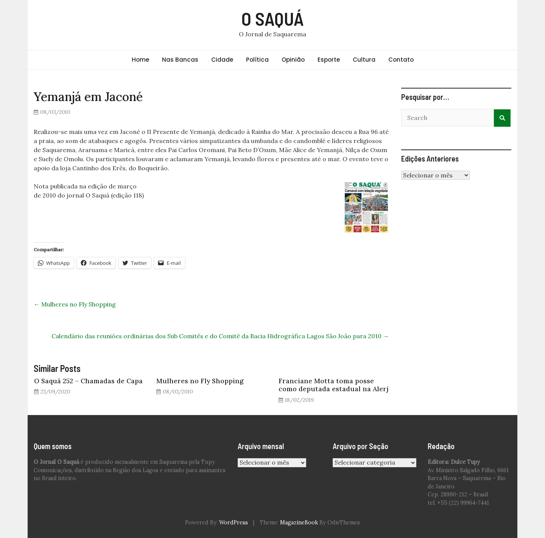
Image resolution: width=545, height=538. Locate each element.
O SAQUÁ (272, 19)
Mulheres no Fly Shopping (75, 304)
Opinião (293, 60)
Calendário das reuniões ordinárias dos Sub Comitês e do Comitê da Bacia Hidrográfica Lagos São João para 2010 (220, 336)
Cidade (222, 60)
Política (257, 60)
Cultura (364, 60)
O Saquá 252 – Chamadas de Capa (88, 380)
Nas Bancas (180, 60)
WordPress (233, 522)
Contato (401, 60)
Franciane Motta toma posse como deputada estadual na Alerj (333, 384)
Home (140, 60)
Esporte (329, 60)
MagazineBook (299, 522)
